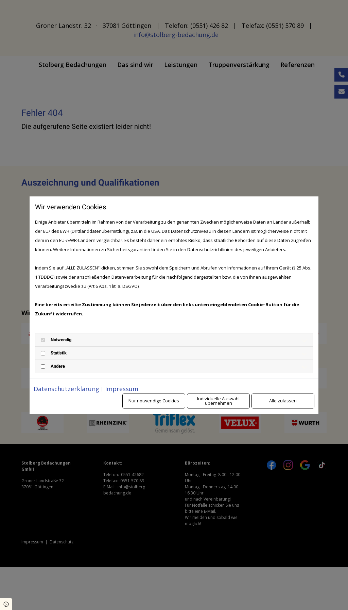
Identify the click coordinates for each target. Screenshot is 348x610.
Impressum (121, 389)
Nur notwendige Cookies (153, 401)
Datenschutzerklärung (66, 389)
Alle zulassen (283, 401)
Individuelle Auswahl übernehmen (218, 401)
